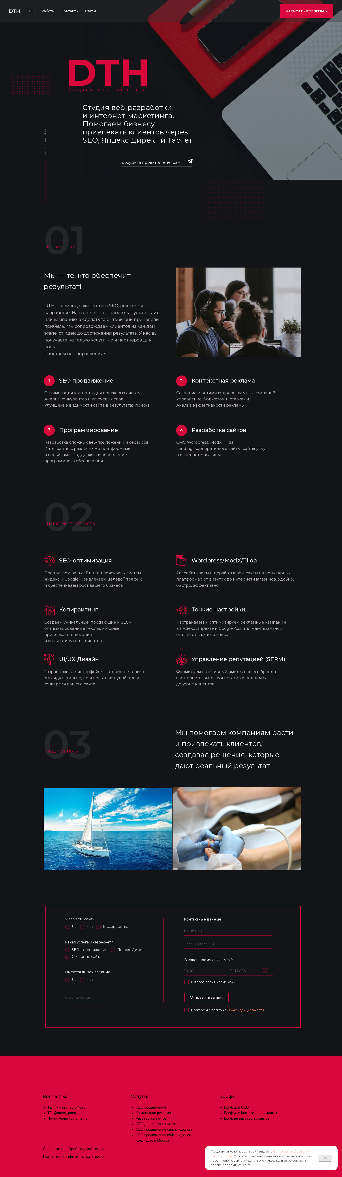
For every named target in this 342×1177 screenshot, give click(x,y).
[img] (190, 161)
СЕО (31, 11)
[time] (205, 971)
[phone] (228, 944)
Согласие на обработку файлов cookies (78, 1149)
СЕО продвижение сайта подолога (164, 1130)
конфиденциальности (246, 1010)
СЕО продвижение (151, 1107)
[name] (228, 931)
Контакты (70, 11)
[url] (86, 997)
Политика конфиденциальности (73, 1156)
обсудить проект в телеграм (151, 162)
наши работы (62, 751)
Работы (48, 11)
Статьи (91, 11)
